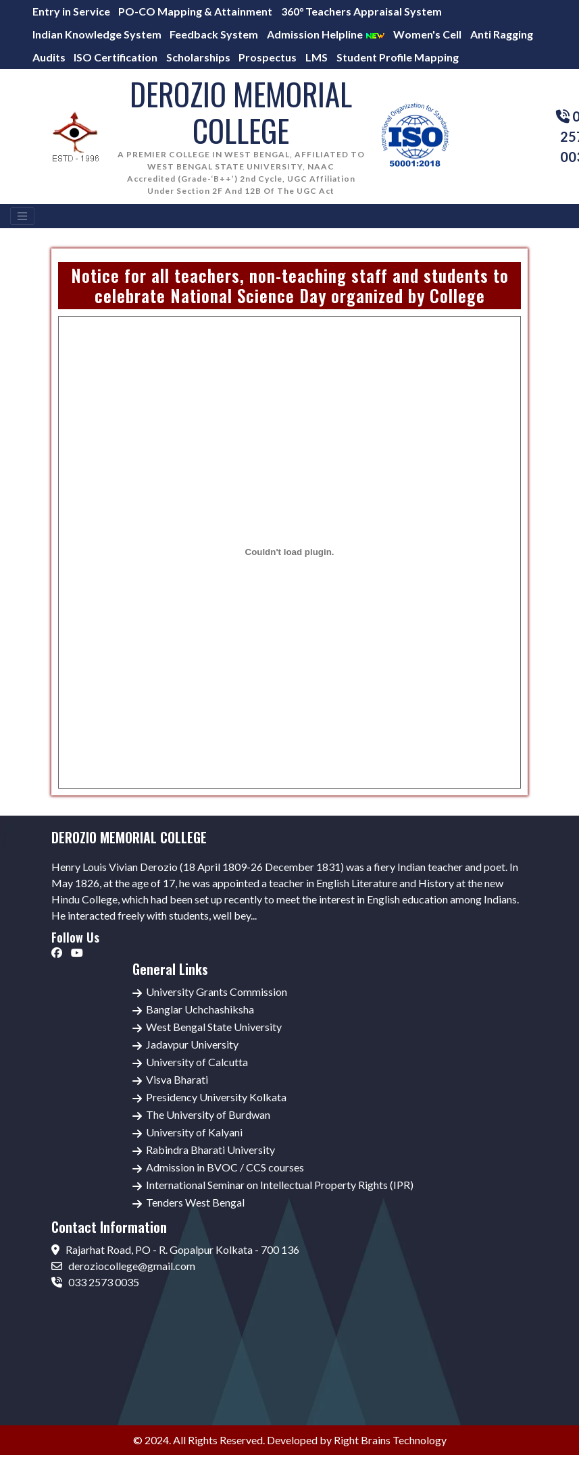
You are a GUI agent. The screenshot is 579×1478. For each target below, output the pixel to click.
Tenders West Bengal (195, 1202)
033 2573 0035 (95, 1281)
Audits (49, 57)
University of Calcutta (197, 1061)
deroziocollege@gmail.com (123, 1265)
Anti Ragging (501, 34)
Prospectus (267, 57)
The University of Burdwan (208, 1114)
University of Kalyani (194, 1132)
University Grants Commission (216, 991)
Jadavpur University (192, 1044)
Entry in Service (71, 11)
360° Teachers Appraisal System (361, 11)
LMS (316, 57)
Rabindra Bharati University (210, 1149)
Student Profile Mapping (397, 57)
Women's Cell (427, 34)
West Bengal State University (214, 1026)
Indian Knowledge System (96, 34)
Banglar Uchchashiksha (200, 1009)
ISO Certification (115, 57)
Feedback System (214, 34)
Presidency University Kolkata (216, 1096)
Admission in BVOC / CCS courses (225, 1167)
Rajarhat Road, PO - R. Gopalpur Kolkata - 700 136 (175, 1249)
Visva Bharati (177, 1079)
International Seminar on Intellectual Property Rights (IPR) (279, 1184)
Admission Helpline (326, 34)
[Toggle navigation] (22, 216)
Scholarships (198, 57)
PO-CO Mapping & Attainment (195, 11)
